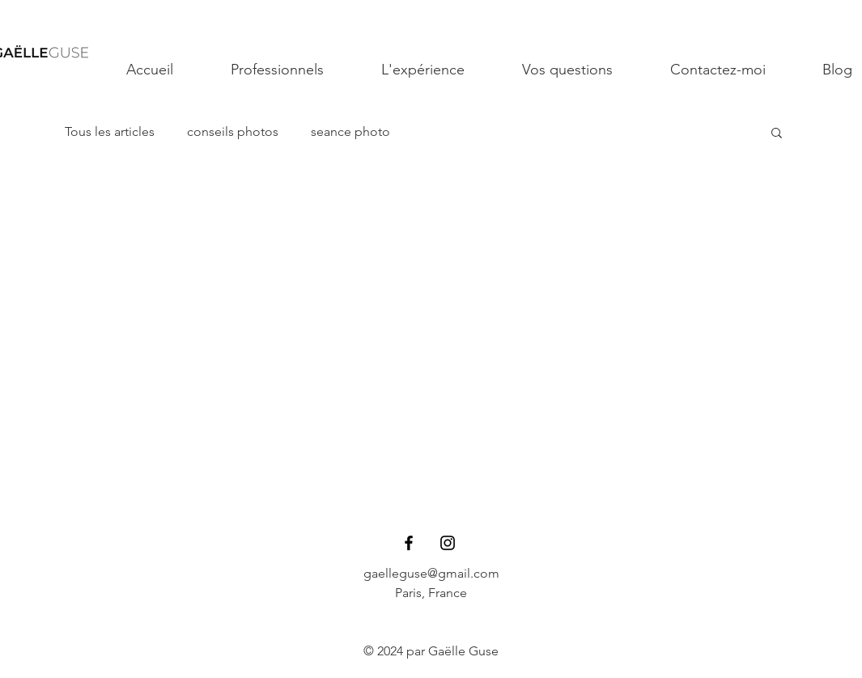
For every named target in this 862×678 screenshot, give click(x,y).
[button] (776, 133)
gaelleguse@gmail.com (431, 573)
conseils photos (232, 131)
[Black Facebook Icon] (408, 543)
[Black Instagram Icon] (447, 543)
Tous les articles (110, 131)
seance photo (350, 131)
